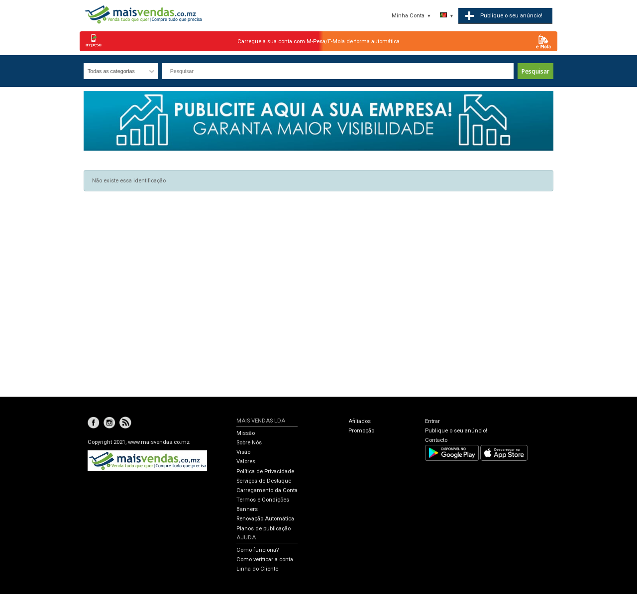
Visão (243, 452)
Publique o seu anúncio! (456, 430)
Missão (245, 433)
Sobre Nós (249, 442)
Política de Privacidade (265, 471)
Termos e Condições (262, 500)
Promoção (361, 430)
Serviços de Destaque (263, 481)
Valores (245, 461)
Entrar (432, 421)
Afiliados (359, 421)
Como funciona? (257, 550)
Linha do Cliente (257, 569)
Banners (247, 509)
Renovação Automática (265, 518)
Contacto (436, 440)
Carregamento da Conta (267, 490)
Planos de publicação (263, 528)
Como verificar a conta (264, 559)
